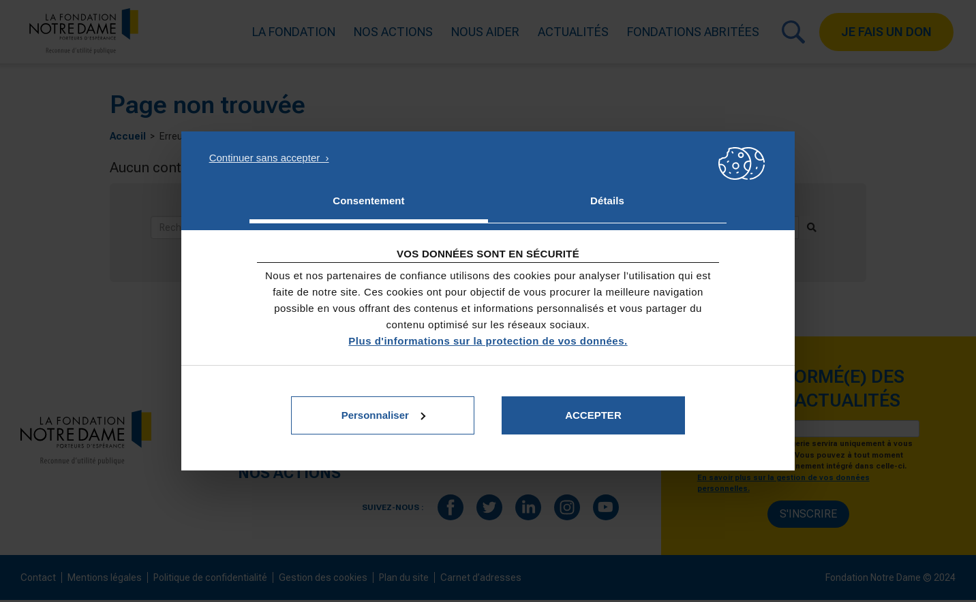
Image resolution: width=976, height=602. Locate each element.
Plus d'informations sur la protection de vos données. (487, 341)
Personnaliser (383, 415)
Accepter (593, 415)
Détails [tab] (607, 200)
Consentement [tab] (368, 200)
